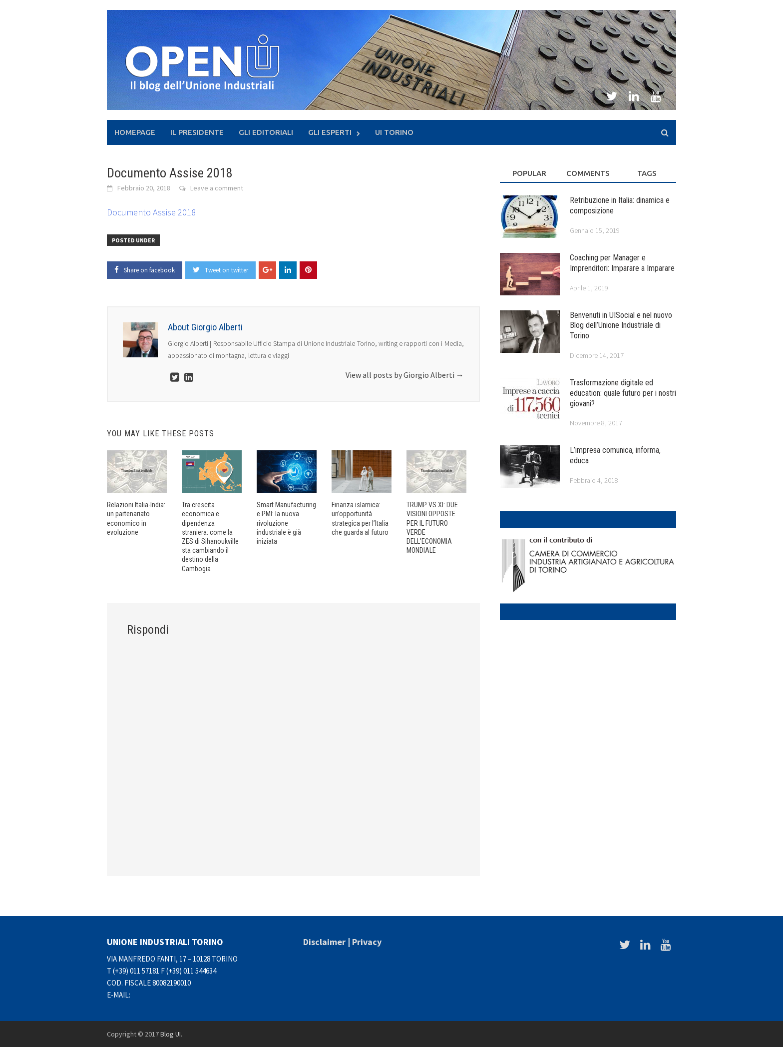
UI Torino (394, 132)
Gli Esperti (330, 132)
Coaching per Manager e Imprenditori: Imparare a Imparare (622, 263)
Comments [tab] (588, 173)
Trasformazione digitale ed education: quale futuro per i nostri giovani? (623, 393)
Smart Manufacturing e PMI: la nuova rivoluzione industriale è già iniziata (286, 523)
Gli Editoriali (266, 132)
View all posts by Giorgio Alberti (405, 375)
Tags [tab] (647, 173)
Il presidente (197, 132)
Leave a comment (216, 187)
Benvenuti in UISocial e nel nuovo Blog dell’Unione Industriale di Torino (621, 325)
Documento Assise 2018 (151, 212)
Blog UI (170, 1034)
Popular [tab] (529, 173)
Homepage (134, 132)
